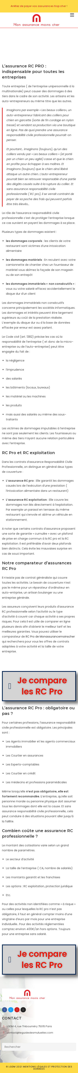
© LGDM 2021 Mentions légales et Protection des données (39, 1067)
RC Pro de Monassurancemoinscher (50, 637)
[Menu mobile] (72, 14)
